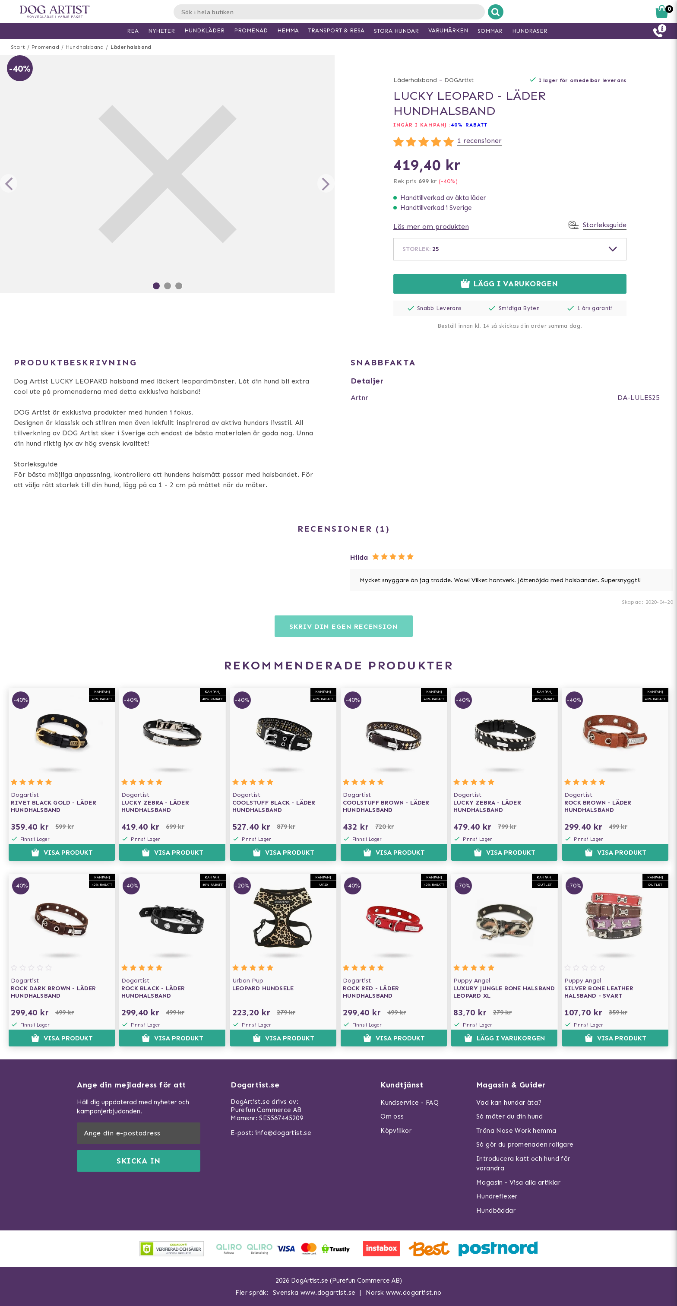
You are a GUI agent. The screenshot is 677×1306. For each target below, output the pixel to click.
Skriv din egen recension (343, 626)
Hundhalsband (85, 47)
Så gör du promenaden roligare (525, 1144)
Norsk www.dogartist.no (404, 1292)
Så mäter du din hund (509, 1116)
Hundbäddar (496, 1210)
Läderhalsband (131, 47)
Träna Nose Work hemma (516, 1131)
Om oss (392, 1116)
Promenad (45, 47)
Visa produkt (62, 852)
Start (18, 47)
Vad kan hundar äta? (509, 1102)
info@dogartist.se (283, 1133)
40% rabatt (469, 125)
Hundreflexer (497, 1196)
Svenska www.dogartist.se (314, 1292)
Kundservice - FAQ (409, 1102)
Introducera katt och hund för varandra (523, 1164)
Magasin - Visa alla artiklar (518, 1182)
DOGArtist (459, 80)
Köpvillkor (395, 1131)
